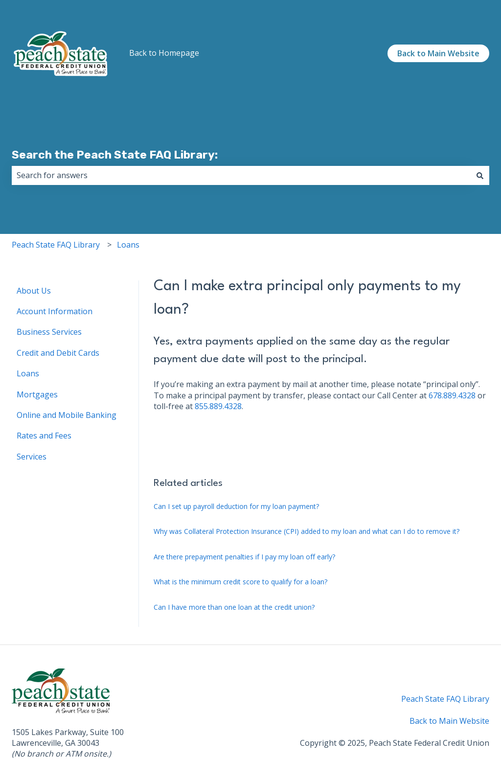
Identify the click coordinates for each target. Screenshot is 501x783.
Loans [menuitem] (28, 373)
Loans (128, 244)
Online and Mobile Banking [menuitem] (66, 415)
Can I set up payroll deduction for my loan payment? (236, 506)
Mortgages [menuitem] (37, 394)
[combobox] (241, 175)
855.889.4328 (218, 406)
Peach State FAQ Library (56, 244)
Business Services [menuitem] (49, 331)
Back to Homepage (164, 52)
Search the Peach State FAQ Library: (115, 154)
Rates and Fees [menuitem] (44, 435)
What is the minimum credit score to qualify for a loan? (240, 581)
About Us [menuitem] (34, 290)
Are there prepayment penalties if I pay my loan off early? (244, 556)
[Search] (480, 175)
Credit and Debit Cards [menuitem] (58, 352)
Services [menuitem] (31, 456)
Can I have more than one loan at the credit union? (234, 607)
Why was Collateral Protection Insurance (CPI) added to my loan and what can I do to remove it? (306, 531)
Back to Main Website (438, 53)
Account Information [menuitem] (54, 311)
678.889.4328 (452, 395)
